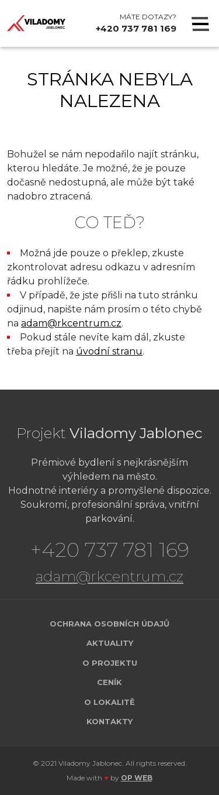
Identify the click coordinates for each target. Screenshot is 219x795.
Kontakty (109, 721)
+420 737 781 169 (136, 28)
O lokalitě (109, 702)
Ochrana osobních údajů (109, 623)
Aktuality (109, 643)
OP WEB (136, 777)
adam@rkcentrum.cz (71, 323)
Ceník (109, 682)
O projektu (109, 662)
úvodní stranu (109, 351)
